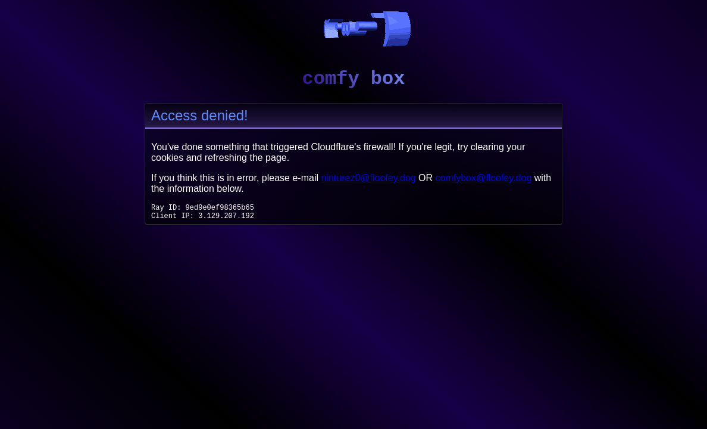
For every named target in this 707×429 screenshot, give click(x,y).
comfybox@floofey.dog (484, 178)
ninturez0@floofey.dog (368, 178)
